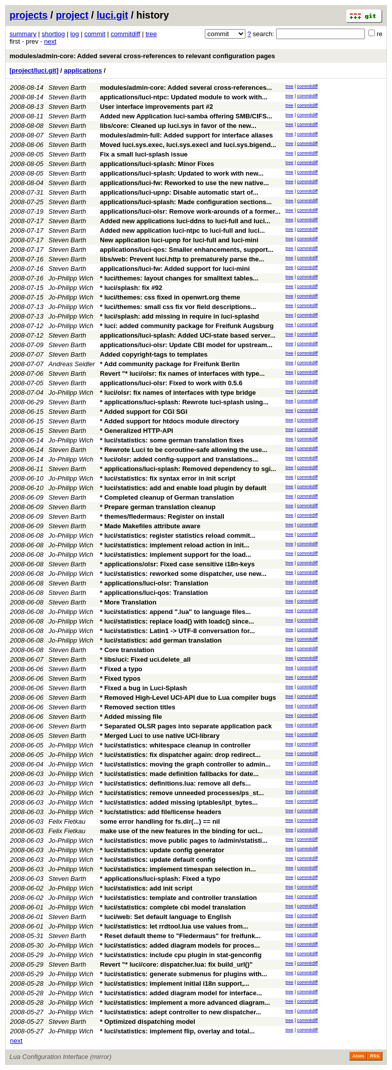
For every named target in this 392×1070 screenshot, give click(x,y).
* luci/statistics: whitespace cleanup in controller (175, 745)
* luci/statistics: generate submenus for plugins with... (183, 974)
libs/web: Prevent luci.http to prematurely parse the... (182, 259)
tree (151, 34)
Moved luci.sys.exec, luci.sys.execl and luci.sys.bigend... (188, 144)
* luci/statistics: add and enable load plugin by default (183, 488)
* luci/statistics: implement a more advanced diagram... (185, 1002)
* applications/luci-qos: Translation (154, 592)
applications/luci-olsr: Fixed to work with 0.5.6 (171, 383)
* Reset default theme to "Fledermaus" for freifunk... (180, 936)
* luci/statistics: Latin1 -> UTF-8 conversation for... (177, 631)
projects (29, 15)
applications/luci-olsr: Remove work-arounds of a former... (190, 211)
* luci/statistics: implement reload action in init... (174, 545)
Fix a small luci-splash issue (144, 154)
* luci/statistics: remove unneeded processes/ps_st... (182, 793)
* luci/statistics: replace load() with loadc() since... (177, 621)
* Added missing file (131, 716)
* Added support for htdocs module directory (169, 421)
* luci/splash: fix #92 (131, 287)
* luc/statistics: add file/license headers (160, 812)
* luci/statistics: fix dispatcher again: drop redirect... (180, 754)
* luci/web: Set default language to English (165, 917)
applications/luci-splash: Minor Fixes (157, 164)
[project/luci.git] (34, 70)
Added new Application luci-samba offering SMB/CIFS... (186, 116)
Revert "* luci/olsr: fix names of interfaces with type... (182, 373)
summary (23, 34)
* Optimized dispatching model (147, 1021)
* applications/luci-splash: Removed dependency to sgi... (188, 469)
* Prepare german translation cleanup (157, 507)
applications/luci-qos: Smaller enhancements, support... (186, 249)
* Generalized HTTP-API (136, 430)
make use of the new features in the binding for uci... (181, 831)
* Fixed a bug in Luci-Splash (143, 688)
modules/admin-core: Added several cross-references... (186, 87)
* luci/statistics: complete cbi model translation (172, 907)
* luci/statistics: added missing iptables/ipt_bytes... (178, 802)
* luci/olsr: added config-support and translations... (179, 459)
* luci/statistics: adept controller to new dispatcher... (180, 1012)
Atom (358, 1055)
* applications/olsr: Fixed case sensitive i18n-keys (177, 564)
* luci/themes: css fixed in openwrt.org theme (170, 297)
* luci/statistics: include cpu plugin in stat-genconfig (181, 955)
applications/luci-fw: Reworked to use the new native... (184, 183)
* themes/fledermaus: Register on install (162, 516)
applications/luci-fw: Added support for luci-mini (175, 268)
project (72, 15)
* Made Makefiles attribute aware (150, 526)
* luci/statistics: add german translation (161, 640)
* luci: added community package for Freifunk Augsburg (187, 326)
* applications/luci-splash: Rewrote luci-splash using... (184, 402)
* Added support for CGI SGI (143, 411)
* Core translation (127, 650)
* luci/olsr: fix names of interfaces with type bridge (178, 392)
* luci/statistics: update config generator (162, 850)
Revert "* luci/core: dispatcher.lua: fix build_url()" (176, 964)
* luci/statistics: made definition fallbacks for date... (179, 774)
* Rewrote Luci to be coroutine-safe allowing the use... (184, 449)
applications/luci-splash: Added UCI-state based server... (188, 335)
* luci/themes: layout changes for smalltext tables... (179, 278)
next (50, 41)
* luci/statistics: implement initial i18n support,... (174, 983)
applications (83, 70)
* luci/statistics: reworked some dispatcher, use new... (183, 573)
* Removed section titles (137, 707)
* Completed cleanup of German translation (167, 497)
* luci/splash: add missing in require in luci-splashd (179, 316)
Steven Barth (67, 87)
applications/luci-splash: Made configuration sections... (186, 202)
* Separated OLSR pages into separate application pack (186, 726)
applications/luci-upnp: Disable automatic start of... (179, 192)
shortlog (53, 34)
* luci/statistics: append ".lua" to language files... (175, 612)
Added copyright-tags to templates (154, 354)
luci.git (112, 15)
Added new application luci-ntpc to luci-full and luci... (182, 230)
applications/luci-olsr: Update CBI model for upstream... (186, 345)
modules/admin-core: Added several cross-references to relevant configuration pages (142, 56)
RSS (374, 1055)
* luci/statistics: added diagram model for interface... (181, 993)
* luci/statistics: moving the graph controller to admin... (185, 764)
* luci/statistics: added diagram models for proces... (180, 945)
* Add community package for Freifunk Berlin (169, 364)
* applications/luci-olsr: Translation (154, 583)
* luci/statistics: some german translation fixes (172, 440)
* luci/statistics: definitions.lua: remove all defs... (175, 783)
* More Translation (128, 602)
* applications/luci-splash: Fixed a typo (160, 878)
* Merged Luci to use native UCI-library (159, 735)
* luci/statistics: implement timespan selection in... (178, 869)
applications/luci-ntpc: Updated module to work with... (184, 97)
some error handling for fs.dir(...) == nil (160, 821)
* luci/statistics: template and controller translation (178, 897)
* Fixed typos (120, 678)
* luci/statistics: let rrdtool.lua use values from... (174, 926)
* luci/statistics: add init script (146, 888)
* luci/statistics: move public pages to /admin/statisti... (184, 840)
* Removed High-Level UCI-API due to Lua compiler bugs (188, 697)
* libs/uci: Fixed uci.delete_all (145, 659)
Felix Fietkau (67, 821)
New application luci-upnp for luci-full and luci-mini (179, 240)
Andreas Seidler (72, 364)
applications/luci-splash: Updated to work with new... (182, 173)
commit (94, 34)
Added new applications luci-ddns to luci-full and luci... (185, 221)
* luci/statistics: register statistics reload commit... (177, 535)
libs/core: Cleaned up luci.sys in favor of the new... (178, 125)
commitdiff (125, 34)
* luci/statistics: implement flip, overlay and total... (177, 1031)
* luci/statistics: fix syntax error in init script (167, 478)
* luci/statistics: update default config (157, 859)
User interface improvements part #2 (156, 106)
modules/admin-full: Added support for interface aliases (186, 135)
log (74, 34)
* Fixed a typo (121, 669)
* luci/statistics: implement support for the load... (175, 554)
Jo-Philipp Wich (71, 278)
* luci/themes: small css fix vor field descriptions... (178, 307)
